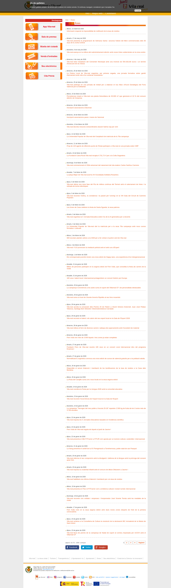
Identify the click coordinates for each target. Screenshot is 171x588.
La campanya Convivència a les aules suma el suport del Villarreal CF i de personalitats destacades (104, 288)
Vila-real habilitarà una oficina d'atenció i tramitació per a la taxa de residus (94, 479)
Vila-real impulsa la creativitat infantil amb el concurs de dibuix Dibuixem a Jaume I (97, 470)
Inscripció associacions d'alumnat (79, 108)
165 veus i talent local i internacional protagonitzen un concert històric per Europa (97, 278)
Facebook (73, 547)
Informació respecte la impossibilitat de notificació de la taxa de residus (93, 31)
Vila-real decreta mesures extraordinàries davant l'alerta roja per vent (92, 127)
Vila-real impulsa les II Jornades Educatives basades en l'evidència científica (95, 420)
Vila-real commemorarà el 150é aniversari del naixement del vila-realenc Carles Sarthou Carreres (103, 165)
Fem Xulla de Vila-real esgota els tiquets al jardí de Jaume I (89, 429)
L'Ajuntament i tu (77, 558)
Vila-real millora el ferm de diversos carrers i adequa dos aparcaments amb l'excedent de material (103, 328)
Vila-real (32, 558)
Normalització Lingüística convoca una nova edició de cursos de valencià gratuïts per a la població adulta (106, 358)
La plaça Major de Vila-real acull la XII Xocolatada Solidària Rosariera (92, 175)
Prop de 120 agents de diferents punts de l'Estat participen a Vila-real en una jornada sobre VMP (102, 146)
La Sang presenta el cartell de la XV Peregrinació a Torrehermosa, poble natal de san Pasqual (102, 448)
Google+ (102, 547)
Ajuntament (90, 558)
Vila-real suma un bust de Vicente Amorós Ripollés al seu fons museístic (93, 297)
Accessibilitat (130, 577)
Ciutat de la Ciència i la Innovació (129, 558)
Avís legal (121, 577)
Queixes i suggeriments (112, 577)
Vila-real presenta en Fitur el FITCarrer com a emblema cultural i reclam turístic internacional (101, 489)
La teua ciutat (42, 558)
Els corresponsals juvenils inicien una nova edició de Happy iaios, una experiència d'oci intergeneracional (106, 257)
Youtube (76, 577)
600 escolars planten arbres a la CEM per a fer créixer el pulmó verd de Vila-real (96, 238)
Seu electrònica (109, 558)
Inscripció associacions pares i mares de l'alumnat (85, 117)
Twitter (88, 547)
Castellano (110, 13)
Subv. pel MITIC (100, 577)
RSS (92, 577)
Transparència (63, 558)
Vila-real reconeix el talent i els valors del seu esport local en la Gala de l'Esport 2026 (98, 318)
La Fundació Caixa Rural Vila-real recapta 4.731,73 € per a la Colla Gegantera (96, 155)
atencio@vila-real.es (48, 569)
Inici (88, 13)
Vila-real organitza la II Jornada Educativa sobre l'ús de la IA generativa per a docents (98, 217)
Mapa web (97, 13)
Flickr (50, 577)
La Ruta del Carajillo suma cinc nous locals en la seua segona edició (92, 380)
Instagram (58, 577)
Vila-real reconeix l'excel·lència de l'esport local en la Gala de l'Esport (92, 399)
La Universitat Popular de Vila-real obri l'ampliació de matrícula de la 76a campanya (98, 136)
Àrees (73, 20)
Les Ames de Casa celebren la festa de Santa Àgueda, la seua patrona (93, 207)
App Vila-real (40, 577)
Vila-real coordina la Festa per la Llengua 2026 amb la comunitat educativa (94, 389)
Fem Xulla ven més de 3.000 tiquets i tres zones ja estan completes (92, 337)
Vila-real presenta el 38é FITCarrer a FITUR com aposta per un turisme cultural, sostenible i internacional (106, 439)
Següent (141, 543)
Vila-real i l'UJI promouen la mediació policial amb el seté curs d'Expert (93, 247)
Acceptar (137, 10)
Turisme (53, 558)
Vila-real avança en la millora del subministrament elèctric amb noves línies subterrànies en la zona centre (106, 52)
